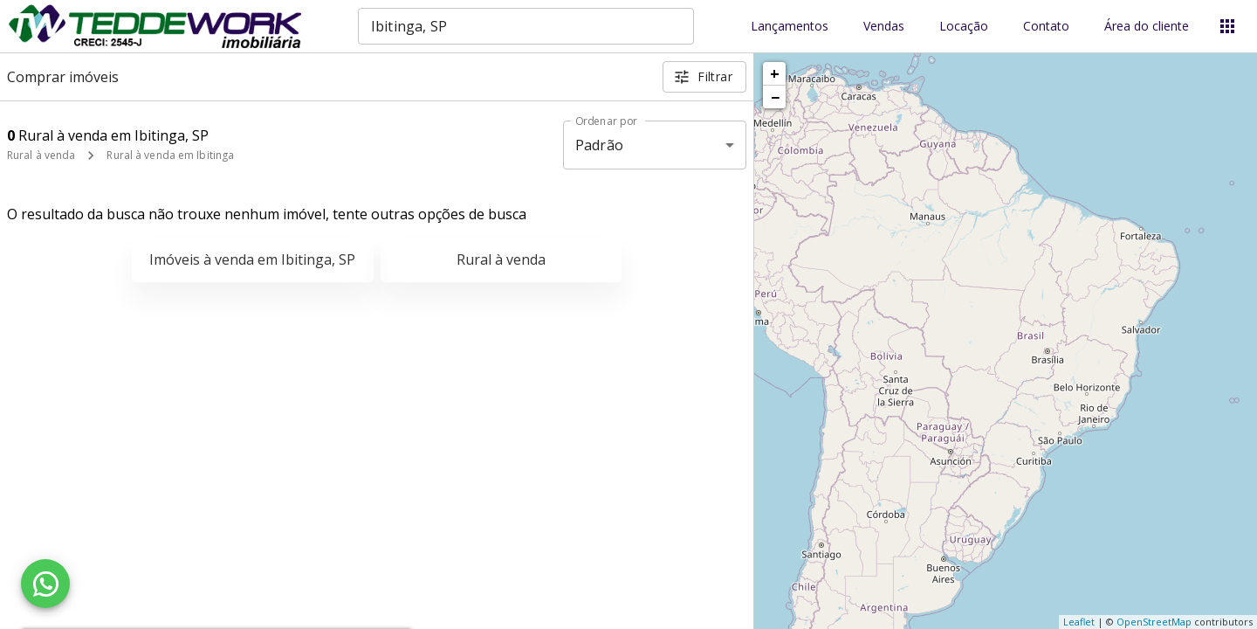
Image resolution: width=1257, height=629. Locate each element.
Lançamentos (789, 26)
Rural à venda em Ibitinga (170, 155)
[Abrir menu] (1227, 26)
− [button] (775, 96)
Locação (963, 26)
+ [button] (775, 73)
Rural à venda (41, 155)
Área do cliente (1146, 26)
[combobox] (526, 26)
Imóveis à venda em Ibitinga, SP (252, 259)
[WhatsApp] (45, 583)
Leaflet (1079, 621)
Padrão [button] (599, 145)
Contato (1046, 26)
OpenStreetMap (1154, 621)
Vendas (883, 26)
